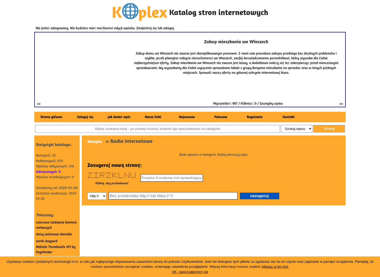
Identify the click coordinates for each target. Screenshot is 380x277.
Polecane (220, 117)
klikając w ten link (275, 267)
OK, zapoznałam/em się (190, 272)
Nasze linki (153, 117)
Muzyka (94, 141)
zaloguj (168, 28)
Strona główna (51, 117)
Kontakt (289, 117)
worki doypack (47, 241)
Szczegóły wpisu (271, 103)
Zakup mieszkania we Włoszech (236, 41)
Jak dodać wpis (119, 117)
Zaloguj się (85, 117)
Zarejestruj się (146, 28)
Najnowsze (187, 117)
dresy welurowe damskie (54, 234)
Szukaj (329, 128)
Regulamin (255, 117)
